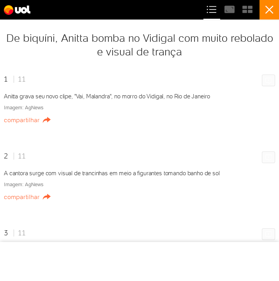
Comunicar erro (270, 81)
